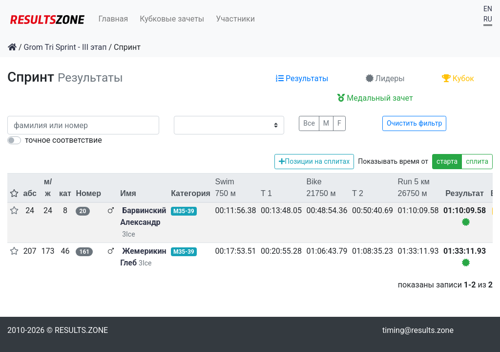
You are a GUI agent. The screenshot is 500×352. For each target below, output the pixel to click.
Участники (235, 18)
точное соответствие (63, 140)
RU (487, 19)
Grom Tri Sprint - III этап (65, 47)
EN (487, 9)
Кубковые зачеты (172, 18)
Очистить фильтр (414, 123)
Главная (113, 18)
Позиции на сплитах (314, 161)
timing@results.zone (418, 330)
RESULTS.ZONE (81, 330)
